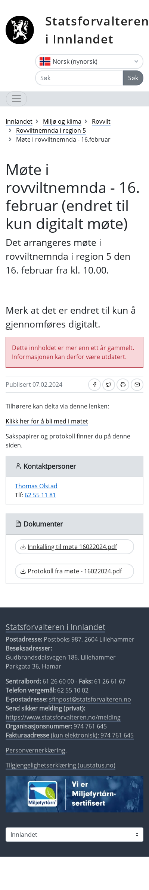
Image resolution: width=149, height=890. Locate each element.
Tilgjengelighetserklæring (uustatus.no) (60, 765)
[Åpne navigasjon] (16, 98)
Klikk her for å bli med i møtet (47, 421)
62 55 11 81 (40, 495)
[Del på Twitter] (108, 384)
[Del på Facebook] (94, 384)
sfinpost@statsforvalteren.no (90, 699)
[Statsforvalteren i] (74, 834)
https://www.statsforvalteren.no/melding (63, 717)
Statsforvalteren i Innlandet (55, 627)
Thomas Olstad (36, 486)
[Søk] (79, 77)
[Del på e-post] (137, 384)
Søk (133, 78)
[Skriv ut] (123, 384)
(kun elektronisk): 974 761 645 (70, 735)
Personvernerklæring (35, 750)
